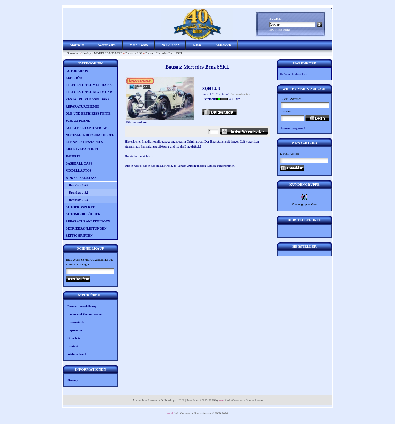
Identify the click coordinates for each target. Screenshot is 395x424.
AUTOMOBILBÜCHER (83, 214)
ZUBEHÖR (74, 78)
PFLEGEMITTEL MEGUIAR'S (89, 85)
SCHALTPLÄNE (78, 121)
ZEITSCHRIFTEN (79, 236)
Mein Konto (138, 45)
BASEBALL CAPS (79, 163)
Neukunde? (170, 45)
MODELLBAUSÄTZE (108, 53)
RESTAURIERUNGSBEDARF (87, 99)
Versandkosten (240, 93)
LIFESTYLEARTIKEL (82, 149)
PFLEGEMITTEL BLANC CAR (89, 92)
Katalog (86, 53)
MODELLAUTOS (78, 171)
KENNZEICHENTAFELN (84, 142)
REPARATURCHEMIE (83, 106)
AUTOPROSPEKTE (80, 207)
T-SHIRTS (73, 156)
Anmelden (223, 45)
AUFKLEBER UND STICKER (88, 128)
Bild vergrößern (160, 120)
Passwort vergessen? (293, 128)
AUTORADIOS (77, 71)
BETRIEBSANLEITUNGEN (86, 228)
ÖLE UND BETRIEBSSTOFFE (88, 113)
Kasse (197, 45)
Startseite (77, 45)
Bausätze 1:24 (78, 200)
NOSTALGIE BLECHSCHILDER (90, 135)
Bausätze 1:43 (78, 185)
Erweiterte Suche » (280, 29)
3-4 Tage (234, 98)
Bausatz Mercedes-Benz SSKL (164, 53)
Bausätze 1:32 (133, 53)
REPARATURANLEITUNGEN (88, 221)
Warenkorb (107, 45)
